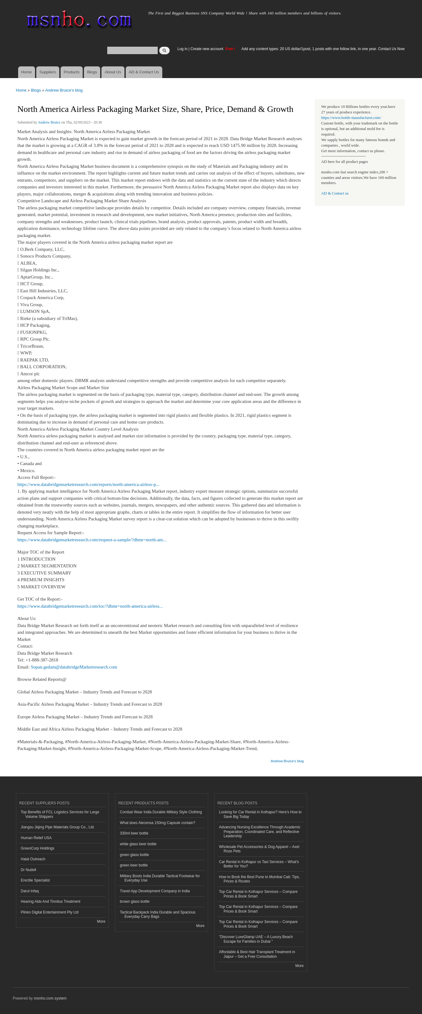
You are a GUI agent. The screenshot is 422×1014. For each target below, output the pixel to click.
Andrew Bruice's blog (64, 90)
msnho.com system (50, 998)
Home (26, 72)
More (101, 921)
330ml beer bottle (134, 833)
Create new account (207, 49)
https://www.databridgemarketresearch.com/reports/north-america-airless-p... (89, 484)
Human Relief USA (36, 838)
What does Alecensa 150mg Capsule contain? (157, 823)
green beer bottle (134, 865)
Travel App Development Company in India (155, 891)
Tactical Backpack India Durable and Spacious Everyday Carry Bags (157, 914)
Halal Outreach (33, 859)
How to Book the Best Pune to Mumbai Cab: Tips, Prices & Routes (259, 879)
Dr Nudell (28, 870)
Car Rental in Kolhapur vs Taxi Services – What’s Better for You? (259, 864)
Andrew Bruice (49, 122)
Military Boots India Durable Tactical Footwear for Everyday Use (160, 878)
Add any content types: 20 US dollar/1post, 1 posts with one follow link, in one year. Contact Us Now (323, 49)
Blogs (92, 72)
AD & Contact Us (144, 72)
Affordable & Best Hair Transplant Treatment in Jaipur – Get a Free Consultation (257, 954)
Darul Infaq (30, 891)
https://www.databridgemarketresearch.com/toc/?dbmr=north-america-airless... (90, 606)
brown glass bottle (135, 901)
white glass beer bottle (138, 844)
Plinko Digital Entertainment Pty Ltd (50, 912)
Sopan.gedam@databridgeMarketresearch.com (74, 667)
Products (71, 72)
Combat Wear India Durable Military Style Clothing (161, 812)
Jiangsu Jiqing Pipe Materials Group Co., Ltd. (58, 827)
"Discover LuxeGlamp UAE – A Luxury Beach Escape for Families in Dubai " (256, 939)
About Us (113, 72)
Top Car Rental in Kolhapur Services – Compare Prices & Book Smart (258, 894)
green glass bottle (134, 855)
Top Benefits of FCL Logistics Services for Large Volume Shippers (60, 814)
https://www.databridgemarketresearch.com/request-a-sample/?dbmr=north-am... (92, 539)
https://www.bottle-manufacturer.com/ (351, 118)
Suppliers (47, 72)
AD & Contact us (335, 193)
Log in (182, 49)
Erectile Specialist (35, 880)
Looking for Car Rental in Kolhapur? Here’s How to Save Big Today (260, 814)
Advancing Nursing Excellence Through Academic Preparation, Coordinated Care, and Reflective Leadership (260, 831)
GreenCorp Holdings (37, 848)
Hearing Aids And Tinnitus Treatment (51, 901)
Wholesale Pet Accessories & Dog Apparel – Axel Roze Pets (259, 849)
